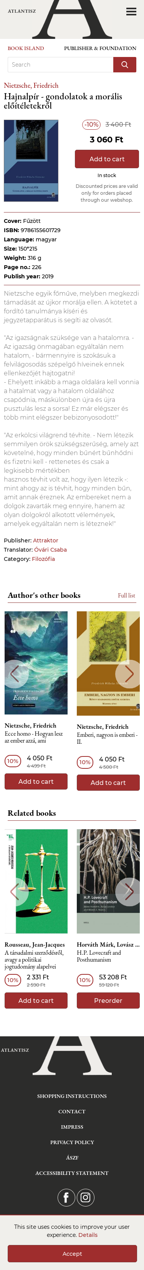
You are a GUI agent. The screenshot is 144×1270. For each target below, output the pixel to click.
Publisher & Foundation (100, 48)
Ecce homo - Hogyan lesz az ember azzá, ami (34, 737)
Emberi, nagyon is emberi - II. (107, 738)
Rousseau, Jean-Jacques (35, 944)
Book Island (26, 48)
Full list (126, 595)
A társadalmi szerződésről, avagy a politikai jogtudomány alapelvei (34, 959)
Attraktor (45, 540)
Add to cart (107, 159)
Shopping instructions (72, 1096)
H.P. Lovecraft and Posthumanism (99, 956)
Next (129, 673)
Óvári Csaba (50, 549)
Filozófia (43, 559)
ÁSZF (72, 1157)
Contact (72, 1111)
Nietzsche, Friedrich (31, 85)
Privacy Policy (72, 1142)
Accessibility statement (72, 1173)
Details (88, 1235)
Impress (72, 1126)
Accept (72, 1253)
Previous (14, 673)
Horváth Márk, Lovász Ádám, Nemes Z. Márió (108, 944)
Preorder (108, 1000)
